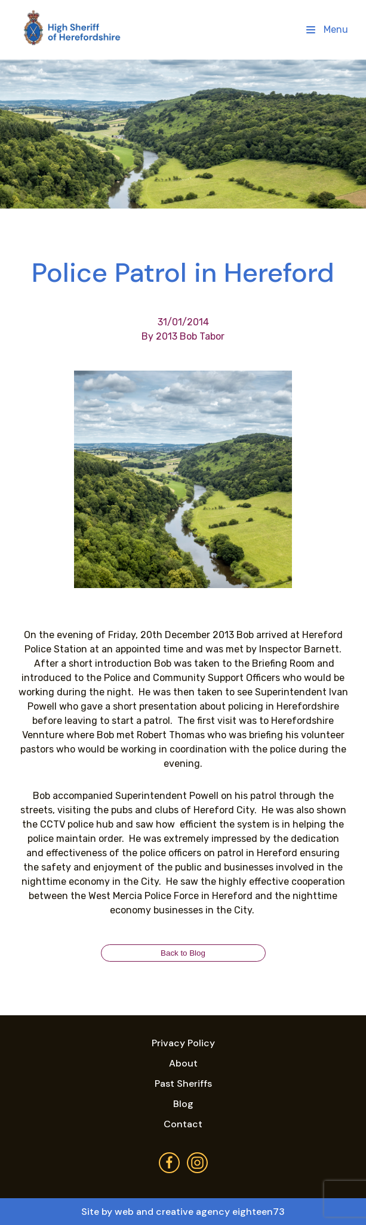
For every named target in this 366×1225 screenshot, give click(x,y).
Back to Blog (183, 953)
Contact (183, 1124)
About (183, 1063)
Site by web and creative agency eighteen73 (183, 1211)
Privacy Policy (183, 1043)
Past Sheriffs (183, 1083)
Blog (183, 1103)
